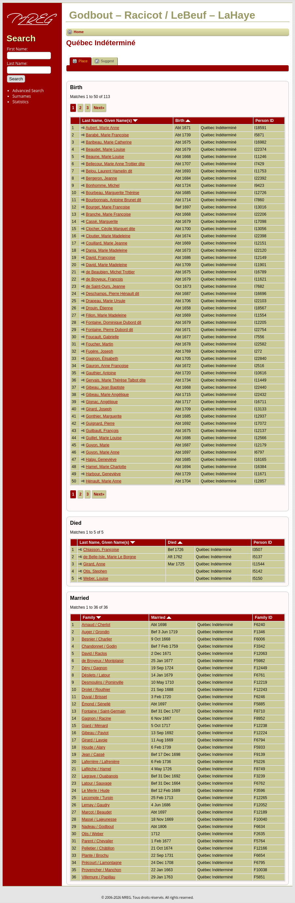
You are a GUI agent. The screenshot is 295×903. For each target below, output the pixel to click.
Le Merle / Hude (96, 790)
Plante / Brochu (95, 855)
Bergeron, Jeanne (101, 178)
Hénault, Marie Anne (103, 481)
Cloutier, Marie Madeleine (108, 236)
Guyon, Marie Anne (102, 452)
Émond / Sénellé (96, 704)
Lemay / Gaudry (96, 805)
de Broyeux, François (104, 279)
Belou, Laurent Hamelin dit (109, 171)
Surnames (21, 96)
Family (92, 617)
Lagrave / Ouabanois (100, 776)
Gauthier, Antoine (101, 373)
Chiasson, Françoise (101, 549)
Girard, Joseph (99, 409)
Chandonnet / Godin (99, 646)
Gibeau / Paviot (95, 733)
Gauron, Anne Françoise (107, 365)
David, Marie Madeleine (106, 265)
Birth (182, 120)
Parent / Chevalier (97, 841)
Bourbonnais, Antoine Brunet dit (113, 200)
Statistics (20, 102)
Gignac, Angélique (101, 402)
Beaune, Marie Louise (105, 156)
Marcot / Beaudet (97, 812)
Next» (99, 108)
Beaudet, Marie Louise (105, 149)
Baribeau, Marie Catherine (108, 142)
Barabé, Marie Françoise (107, 135)
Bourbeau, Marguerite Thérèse (112, 192)
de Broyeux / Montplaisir (103, 660)
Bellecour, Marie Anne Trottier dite (115, 164)
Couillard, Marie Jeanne (106, 243)
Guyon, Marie (97, 445)
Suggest (104, 61)
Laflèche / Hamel (96, 769)
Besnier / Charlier (97, 639)
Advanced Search (28, 90)
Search (21, 38)
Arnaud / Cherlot (96, 624)
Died (175, 542)
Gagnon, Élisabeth (102, 358)
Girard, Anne (94, 564)
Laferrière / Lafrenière (100, 761)
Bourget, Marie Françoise (108, 207)
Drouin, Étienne (99, 308)
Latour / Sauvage (97, 783)
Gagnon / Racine (96, 718)
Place (80, 61)
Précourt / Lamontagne (102, 862)
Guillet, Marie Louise (103, 438)
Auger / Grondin (96, 632)
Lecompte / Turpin (97, 797)
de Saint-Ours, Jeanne (105, 286)
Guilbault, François (102, 430)
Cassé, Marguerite (102, 221)
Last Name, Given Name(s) (110, 120)
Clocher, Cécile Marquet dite (110, 228)
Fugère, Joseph (99, 351)
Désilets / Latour (96, 675)
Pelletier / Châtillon (98, 848)
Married (161, 617)
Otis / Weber (92, 834)
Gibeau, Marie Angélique (107, 394)
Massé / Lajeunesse (99, 819)
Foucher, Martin (99, 344)
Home (79, 32)
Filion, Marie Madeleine (106, 315)
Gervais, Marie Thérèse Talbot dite (116, 380)
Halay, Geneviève (101, 459)
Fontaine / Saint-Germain (104, 711)
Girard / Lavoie (95, 740)
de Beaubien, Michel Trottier (110, 272)
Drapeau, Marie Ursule (105, 301)
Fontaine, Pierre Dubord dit (109, 329)
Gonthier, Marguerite (103, 416)
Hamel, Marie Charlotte (106, 466)
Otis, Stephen (95, 571)
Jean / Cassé (93, 754)
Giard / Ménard (95, 725)
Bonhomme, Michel (102, 185)
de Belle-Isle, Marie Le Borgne (109, 557)
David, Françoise (100, 257)
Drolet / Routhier (96, 689)
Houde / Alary (93, 747)
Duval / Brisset (94, 697)
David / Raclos (94, 653)
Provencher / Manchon (101, 870)
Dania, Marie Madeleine (106, 250)
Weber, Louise (95, 578)
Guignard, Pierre (100, 423)
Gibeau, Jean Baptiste (105, 387)
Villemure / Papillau (98, 877)
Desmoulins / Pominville (102, 682)
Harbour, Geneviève (103, 474)
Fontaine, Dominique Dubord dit (113, 322)
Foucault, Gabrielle (102, 337)
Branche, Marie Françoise (108, 214)
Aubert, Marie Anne (102, 128)
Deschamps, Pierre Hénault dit (112, 293)
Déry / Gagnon (94, 668)
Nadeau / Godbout (98, 826)
